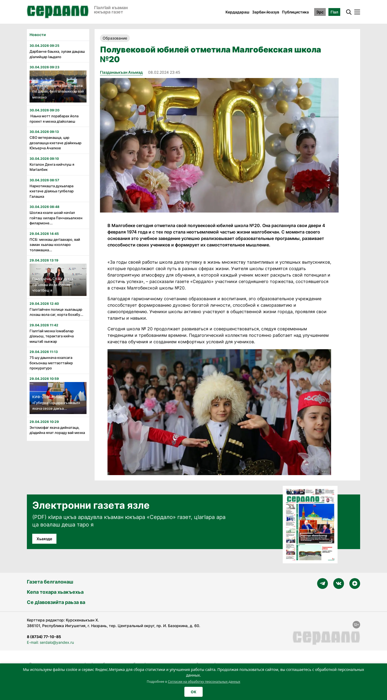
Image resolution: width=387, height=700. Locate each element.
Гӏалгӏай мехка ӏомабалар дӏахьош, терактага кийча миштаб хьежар (52, 336)
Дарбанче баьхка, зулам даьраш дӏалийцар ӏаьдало (57, 54)
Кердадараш (237, 12)
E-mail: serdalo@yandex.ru (50, 642)
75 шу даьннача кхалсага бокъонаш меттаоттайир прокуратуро (51, 362)
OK (193, 691)
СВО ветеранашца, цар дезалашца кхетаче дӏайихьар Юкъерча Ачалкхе (55, 142)
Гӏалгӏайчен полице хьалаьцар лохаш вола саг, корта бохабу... (56, 312)
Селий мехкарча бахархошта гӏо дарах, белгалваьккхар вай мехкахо (58, 91)
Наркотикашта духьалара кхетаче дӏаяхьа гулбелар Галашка (52, 191)
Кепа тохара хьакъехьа (55, 592)
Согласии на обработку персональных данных (204, 681)
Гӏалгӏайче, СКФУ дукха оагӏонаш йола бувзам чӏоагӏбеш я (52, 284)
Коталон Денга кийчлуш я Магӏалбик (52, 167)
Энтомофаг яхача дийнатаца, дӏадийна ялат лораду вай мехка (57, 430)
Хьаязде (44, 538)
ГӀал (334, 12)
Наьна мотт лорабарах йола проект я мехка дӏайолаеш (54, 118)
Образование (115, 38)
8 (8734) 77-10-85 (44, 636)
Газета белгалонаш (50, 582)
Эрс (320, 12)
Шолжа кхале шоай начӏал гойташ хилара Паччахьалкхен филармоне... (56, 217)
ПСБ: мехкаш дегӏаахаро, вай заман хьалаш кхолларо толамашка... (55, 244)
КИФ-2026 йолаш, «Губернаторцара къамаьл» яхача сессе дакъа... (56, 403)
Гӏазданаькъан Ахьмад (121, 72)
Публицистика (295, 12)
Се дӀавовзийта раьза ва (56, 602)
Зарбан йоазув (265, 12)
